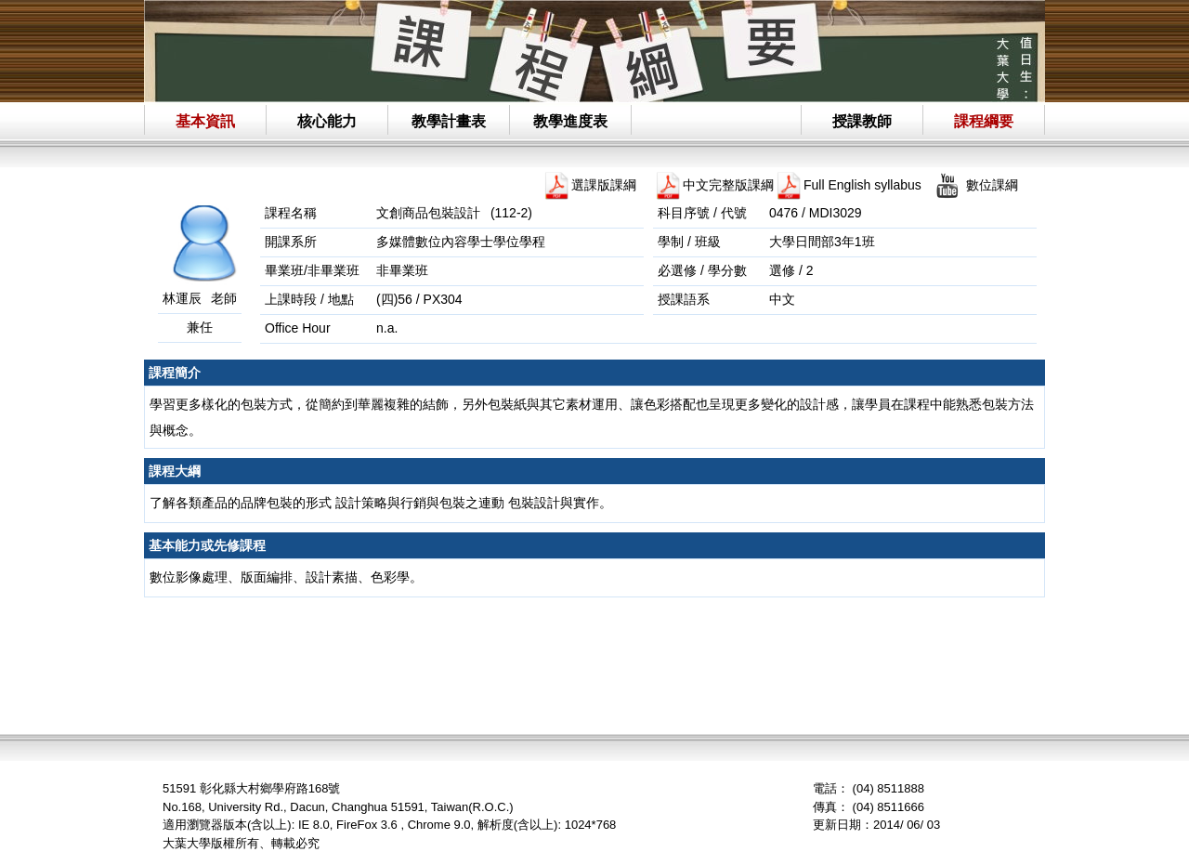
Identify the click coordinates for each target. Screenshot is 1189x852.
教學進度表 (570, 121)
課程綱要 (983, 121)
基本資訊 (205, 121)
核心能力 (327, 121)
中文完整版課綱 (728, 184)
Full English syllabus (862, 184)
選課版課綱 (603, 184)
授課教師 (862, 121)
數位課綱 (992, 184)
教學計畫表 (449, 121)
